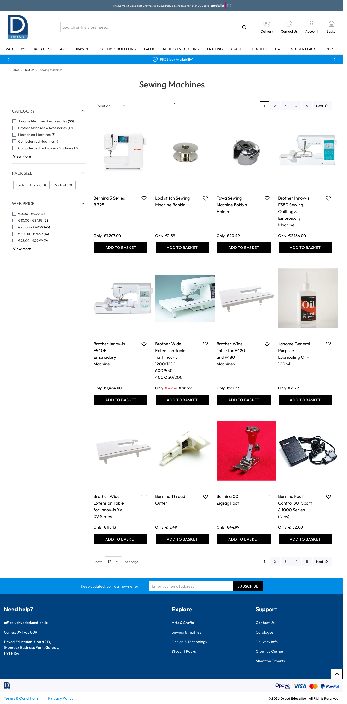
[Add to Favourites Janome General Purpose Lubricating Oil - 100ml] (328, 344)
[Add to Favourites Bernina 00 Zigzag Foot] (267, 496)
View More (22, 156)
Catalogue (264, 632)
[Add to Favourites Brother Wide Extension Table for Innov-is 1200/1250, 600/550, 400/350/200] (205, 344)
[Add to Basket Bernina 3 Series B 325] (120, 247)
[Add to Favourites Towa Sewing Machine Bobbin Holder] (267, 198)
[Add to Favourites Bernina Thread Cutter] (205, 496)
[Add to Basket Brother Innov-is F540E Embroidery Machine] (120, 400)
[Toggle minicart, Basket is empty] (331, 27)
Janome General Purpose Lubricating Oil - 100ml (294, 354)
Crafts (237, 49)
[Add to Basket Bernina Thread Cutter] (182, 539)
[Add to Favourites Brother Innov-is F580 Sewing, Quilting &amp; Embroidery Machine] (328, 198)
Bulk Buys (43, 49)
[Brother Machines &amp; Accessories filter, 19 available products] (48, 128)
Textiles (259, 49)
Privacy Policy (61, 698)
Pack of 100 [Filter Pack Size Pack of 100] (63, 185)
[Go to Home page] (18, 27)
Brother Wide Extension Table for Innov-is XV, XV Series (109, 506)
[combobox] (155, 27)
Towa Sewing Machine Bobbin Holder (232, 204)
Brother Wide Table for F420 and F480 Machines (231, 354)
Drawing (82, 49)
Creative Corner (270, 651)
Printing (215, 49)
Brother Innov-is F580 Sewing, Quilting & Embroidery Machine (294, 211)
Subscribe (248, 586)
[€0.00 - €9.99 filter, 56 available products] (48, 213)
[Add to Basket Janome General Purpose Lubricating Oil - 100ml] (305, 400)
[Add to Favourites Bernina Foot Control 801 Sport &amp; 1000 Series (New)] (328, 496)
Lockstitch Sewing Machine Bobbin (172, 201)
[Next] (322, 105)
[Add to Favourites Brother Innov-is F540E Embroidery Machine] (144, 344)
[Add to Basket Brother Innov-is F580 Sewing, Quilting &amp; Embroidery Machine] (305, 247)
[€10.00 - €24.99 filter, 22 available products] (48, 220)
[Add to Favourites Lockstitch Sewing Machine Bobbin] (205, 198)
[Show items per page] (113, 561)
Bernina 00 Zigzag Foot (228, 500)
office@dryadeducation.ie (26, 622)
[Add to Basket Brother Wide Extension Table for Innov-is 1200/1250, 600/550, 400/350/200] (182, 400)
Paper (149, 49)
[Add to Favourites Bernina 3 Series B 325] (144, 198)
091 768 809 (27, 632)
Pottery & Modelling (117, 49)
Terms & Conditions (21, 698)
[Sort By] (111, 106)
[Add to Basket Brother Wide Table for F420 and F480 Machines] (244, 400)
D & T (279, 49)
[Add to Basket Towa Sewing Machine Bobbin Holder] (244, 247)
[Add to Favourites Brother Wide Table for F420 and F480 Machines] (267, 344)
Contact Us (265, 622)
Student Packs (304, 49)
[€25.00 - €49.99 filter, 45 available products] (48, 227)
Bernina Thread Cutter (170, 500)
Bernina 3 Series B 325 (109, 201)
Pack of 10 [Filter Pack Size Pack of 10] (38, 185)
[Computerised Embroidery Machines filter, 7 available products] (48, 148)
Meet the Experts (270, 660)
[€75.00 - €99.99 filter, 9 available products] (48, 240)
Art (63, 49)
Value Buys (16, 49)
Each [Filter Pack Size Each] (20, 185)
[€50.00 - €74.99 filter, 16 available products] (48, 234)
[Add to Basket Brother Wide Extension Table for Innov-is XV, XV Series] (120, 539)
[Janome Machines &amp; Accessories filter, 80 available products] (48, 121)
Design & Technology (189, 641)
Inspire (331, 49)
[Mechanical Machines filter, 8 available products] (48, 134)
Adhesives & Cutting (181, 49)
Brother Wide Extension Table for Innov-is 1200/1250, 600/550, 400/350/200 (170, 360)
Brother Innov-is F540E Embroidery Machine (109, 354)
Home (15, 70)
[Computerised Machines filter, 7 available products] (48, 141)
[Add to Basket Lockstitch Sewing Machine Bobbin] (182, 247)
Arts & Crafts (183, 622)
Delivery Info (267, 641)
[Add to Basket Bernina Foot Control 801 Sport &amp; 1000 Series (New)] (305, 539)
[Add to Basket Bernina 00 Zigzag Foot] (244, 539)
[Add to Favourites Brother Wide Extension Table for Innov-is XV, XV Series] (144, 496)
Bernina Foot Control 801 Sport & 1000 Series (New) (295, 506)
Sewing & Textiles (186, 632)
